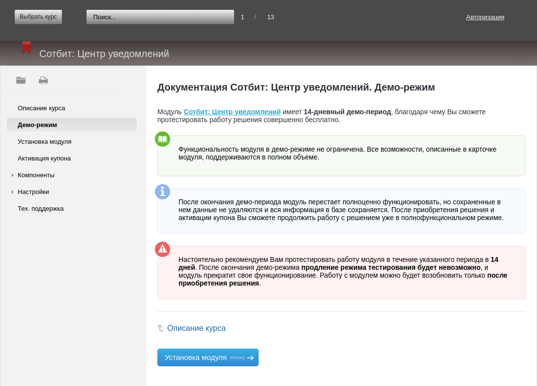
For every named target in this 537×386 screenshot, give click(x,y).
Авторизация (485, 17)
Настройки (33, 191)
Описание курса (41, 108)
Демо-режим (37, 125)
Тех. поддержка (40, 208)
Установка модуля (44, 141)
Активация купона (44, 158)
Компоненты (36, 175)
